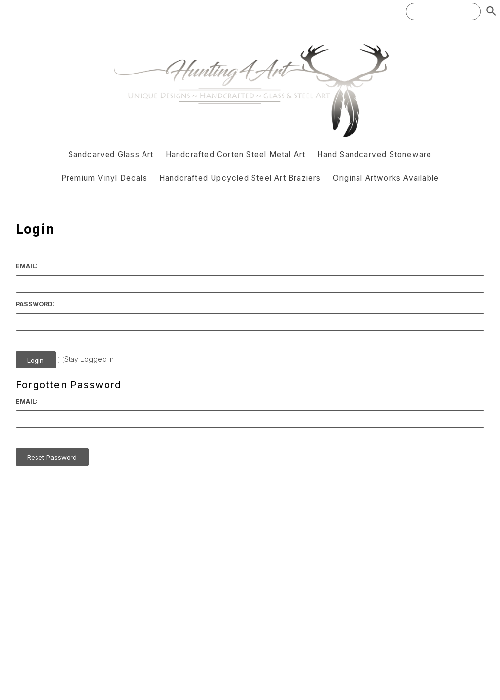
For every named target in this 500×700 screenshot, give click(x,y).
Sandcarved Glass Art (111, 154)
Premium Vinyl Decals (104, 178)
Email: (27, 266)
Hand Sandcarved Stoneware (374, 154)
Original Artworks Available (386, 178)
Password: (35, 304)
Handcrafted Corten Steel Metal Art (236, 154)
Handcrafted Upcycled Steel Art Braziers (240, 178)
